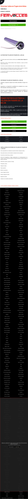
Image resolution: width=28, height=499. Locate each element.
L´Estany (21, 236)
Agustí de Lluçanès (21, 362)
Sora (21, 340)
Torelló (21, 270)
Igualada (21, 392)
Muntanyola (7, 210)
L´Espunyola (7, 238)
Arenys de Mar (21, 344)
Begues (21, 338)
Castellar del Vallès (21, 382)
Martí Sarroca (7, 192)
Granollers (21, 300)
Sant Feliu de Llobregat (7, 310)
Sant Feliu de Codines (21, 310)
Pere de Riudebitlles (7, 282)
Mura (7, 232)
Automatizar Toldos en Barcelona (8, 28)
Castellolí (21, 194)
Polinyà (21, 254)
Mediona (7, 342)
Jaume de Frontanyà (21, 284)
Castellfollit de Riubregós (21, 212)
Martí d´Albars (21, 266)
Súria (7, 493)
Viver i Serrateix (7, 304)
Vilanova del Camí (7, 318)
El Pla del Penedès (7, 288)
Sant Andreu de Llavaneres (7, 348)
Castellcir (7, 198)
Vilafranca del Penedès (7, 202)
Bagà (21, 366)
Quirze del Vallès (7, 374)
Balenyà (7, 292)
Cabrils (7, 368)
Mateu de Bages (7, 394)
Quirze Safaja (21, 372)
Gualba (7, 300)
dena (7, 276)
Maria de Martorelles (7, 278)
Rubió (21, 228)
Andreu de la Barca (7, 362)
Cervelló (7, 240)
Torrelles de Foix (7, 212)
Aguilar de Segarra (21, 210)
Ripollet (7, 306)
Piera (21, 278)
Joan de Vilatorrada (7, 284)
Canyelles (7, 324)
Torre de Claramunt (21, 390)
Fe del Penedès (21, 196)
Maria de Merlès (7, 246)
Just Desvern (21, 308)
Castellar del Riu (7, 384)
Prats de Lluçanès (7, 396)
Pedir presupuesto (13, 20)
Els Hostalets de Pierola (7, 290)
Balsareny (7, 294)
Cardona (21, 198)
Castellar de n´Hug (21, 384)
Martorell (7, 296)
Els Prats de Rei (7, 388)
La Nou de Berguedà (7, 352)
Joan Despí (21, 322)
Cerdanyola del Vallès (21, 240)
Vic (7, 260)
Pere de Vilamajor (7, 330)
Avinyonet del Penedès (7, 206)
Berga (21, 346)
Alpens (7, 364)
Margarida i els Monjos (21, 246)
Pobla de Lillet (7, 256)
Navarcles (21, 230)
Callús (7, 250)
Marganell (20, 296)
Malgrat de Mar (21, 218)
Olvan (21, 334)
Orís (7, 334)
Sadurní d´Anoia (7, 316)
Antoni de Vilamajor (21, 332)
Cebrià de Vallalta (21, 376)
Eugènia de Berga (7, 358)
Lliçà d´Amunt (7, 226)
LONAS (21, 139)
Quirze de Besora (21, 374)
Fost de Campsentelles (7, 372)
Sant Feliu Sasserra (21, 280)
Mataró (21, 360)
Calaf (21, 380)
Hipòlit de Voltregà (21, 495)
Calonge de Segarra (7, 370)
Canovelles (7, 326)
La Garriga (21, 234)
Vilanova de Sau (7, 298)
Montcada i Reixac (7, 392)
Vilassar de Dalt (21, 252)
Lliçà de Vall (21, 224)
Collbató (21, 286)
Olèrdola (21, 274)
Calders (21, 208)
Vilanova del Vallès (21, 348)
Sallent (21, 248)
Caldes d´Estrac (7, 208)
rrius (21, 216)
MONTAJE (7, 137)
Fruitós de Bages (21, 370)
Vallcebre (7, 356)
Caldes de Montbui (7, 280)
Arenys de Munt (7, 344)
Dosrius (7, 224)
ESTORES (7, 139)
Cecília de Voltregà (21, 316)
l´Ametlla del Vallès (21, 238)
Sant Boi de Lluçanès (7, 378)
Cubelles (21, 354)
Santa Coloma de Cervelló (7, 272)
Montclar (7, 338)
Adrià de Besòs (7, 248)
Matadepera (7, 386)
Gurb (21, 260)
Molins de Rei (21, 226)
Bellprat (7, 200)
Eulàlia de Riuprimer (21, 356)
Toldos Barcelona (2, 28)
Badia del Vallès (7, 252)
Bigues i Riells (7, 346)
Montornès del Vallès (7, 242)
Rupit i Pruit (7, 270)
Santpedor (7, 220)
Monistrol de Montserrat (21, 242)
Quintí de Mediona (7, 332)
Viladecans (7, 204)
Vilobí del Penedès (21, 304)
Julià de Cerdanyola (7, 322)
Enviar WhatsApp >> (13, 24)
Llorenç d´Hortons (7, 308)
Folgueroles (21, 264)
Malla (7, 218)
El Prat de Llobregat (21, 290)
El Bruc (21, 222)
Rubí (21, 232)
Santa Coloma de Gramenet (21, 358)
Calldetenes (21, 250)
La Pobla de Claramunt (21, 350)
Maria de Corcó (7, 302)
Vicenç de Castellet (7, 328)
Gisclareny (21, 262)
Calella (7, 228)
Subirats (21, 493)
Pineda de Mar (21, 256)
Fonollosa (7, 264)
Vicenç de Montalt (7, 376)
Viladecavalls (21, 202)
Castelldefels (21, 276)
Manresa (7, 230)
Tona (21, 320)
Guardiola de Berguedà (21, 298)
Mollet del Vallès (20, 282)
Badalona (21, 204)
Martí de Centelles (7, 194)
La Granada (7, 234)
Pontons (21, 396)
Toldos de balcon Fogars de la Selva (7, 497)
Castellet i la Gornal (7, 214)
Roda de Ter (7, 354)
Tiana (21, 388)
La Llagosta (21, 352)
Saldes (7, 495)
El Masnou (21, 288)
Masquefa (20, 386)
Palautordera (21, 312)
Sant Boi (21, 378)
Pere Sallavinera (21, 268)
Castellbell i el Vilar (7, 382)
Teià (21, 188)
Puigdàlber (7, 196)
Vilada (21, 258)
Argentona (21, 342)
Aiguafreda (7, 366)
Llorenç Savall (21, 306)
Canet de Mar (21, 326)
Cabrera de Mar (21, 200)
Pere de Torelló (21, 330)
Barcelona (7, 188)
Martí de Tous (21, 192)
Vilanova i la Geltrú (7, 254)
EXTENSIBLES (7, 141)
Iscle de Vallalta (7, 286)
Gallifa (7, 340)
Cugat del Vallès (21, 314)
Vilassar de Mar (7, 320)
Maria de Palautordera (7, 222)
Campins (21, 368)
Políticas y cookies (21, 497)
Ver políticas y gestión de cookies (14, 444)
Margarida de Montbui (21, 190)
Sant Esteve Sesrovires (7, 312)
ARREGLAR (21, 137)
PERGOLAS (21, 141)
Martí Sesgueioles (21, 394)
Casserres (21, 272)
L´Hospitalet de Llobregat (7, 236)
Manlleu (7, 266)
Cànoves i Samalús (21, 324)
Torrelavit (7, 390)
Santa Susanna (21, 220)
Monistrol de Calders (7, 244)
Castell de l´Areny (21, 214)
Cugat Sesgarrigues (7, 350)
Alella (21, 364)
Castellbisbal (7, 258)
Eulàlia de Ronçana (21, 292)
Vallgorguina (21, 294)
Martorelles (7, 360)
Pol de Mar (7, 268)
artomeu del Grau (7, 380)
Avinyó (21, 206)
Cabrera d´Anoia (20, 302)
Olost (7, 336)
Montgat (7, 190)
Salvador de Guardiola (21, 328)
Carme (7, 274)
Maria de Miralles (21, 244)
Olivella (21, 336)
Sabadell (7, 314)
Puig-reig (7, 216)
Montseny (21, 318)
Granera (7, 262)
